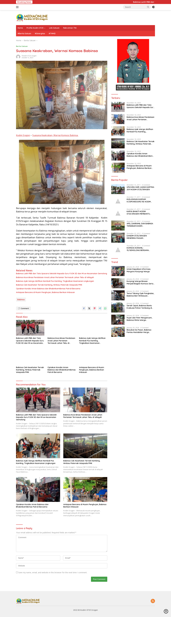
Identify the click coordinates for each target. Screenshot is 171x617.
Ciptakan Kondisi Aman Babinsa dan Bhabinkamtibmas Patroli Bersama (48, 288)
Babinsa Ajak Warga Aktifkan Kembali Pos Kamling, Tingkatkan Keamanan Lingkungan (55, 281)
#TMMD (52, 33)
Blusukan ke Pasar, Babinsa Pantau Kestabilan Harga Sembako (139, 331)
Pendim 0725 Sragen (29, 56)
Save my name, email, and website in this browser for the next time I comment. (52, 572)
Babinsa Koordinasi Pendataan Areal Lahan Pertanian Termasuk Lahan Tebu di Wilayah (55, 277)
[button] (148, 7)
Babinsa (21, 299)
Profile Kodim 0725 (35, 28)
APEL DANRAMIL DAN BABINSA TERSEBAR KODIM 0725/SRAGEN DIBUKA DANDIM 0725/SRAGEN (140, 224)
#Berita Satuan (24, 33)
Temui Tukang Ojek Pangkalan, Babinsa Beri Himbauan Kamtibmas (140, 294)
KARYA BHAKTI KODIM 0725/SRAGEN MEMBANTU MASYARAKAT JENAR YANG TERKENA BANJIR (138, 212)
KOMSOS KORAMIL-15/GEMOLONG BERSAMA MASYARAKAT (138, 249)
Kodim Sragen (23, 135)
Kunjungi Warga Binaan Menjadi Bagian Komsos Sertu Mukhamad (140, 282)
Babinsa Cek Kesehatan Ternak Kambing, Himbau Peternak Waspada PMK (49, 285)
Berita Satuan (22, 46)
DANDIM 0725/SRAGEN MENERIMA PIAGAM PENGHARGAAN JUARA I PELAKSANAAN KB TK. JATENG (140, 237)
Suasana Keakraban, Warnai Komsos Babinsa (55, 135)
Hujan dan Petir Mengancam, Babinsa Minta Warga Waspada (139, 319)
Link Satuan (54, 28)
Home (20, 28)
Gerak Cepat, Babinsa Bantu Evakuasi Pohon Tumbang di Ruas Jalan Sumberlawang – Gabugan (139, 306)
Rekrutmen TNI (69, 28)
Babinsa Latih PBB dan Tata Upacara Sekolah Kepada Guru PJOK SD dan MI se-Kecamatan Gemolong (61, 273)
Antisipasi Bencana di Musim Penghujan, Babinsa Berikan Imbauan (45, 292)
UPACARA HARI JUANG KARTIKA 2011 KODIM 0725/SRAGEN (140, 188)
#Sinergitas (40, 33)
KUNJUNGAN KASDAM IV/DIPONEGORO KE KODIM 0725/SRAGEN (139, 200)
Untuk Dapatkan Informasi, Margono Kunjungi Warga (139, 270)
